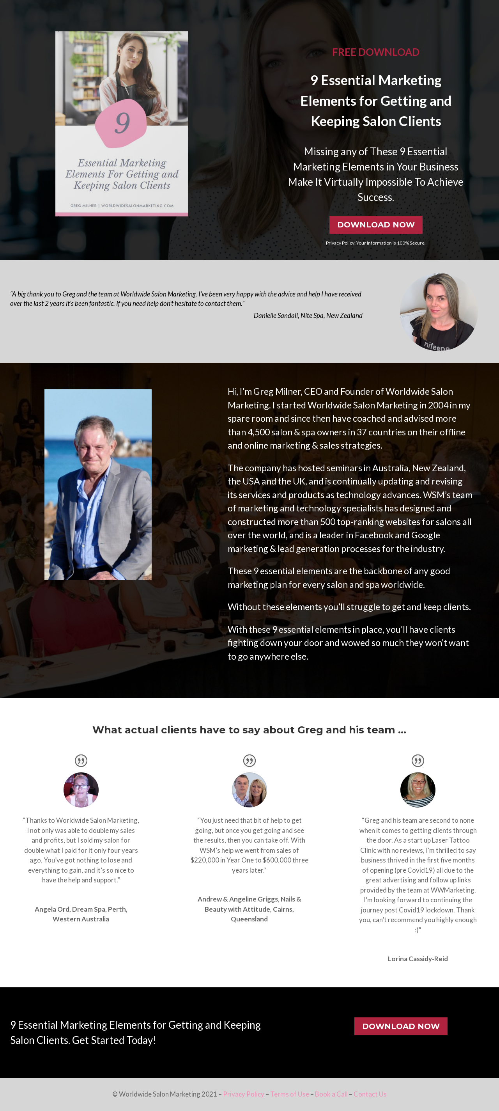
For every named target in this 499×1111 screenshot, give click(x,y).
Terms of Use (289, 1094)
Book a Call (331, 1094)
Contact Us (370, 1094)
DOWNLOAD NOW (376, 224)
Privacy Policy (243, 1094)
